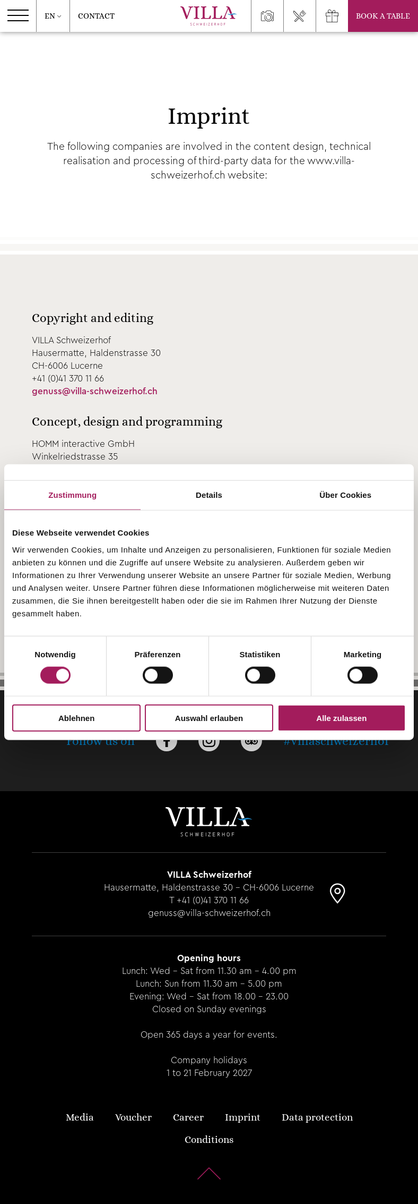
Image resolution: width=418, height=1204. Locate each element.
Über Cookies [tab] (345, 494)
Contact (96, 16)
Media (80, 1117)
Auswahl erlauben (209, 717)
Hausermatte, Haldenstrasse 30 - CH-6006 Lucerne (209, 887)
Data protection (317, 1117)
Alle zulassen (341, 717)
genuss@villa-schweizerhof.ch (95, 391)
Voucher (133, 1117)
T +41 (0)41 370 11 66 (209, 900)
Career (188, 1117)
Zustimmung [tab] (72, 494)
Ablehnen (76, 717)
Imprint (242, 1117)
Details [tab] (209, 494)
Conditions (209, 1139)
